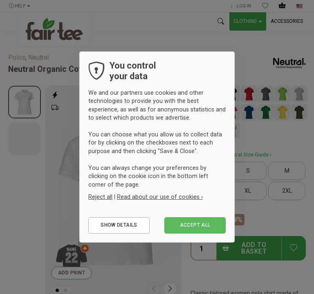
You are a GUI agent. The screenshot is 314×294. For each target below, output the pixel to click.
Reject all (100, 197)
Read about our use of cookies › (160, 197)
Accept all (195, 225)
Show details (119, 225)
